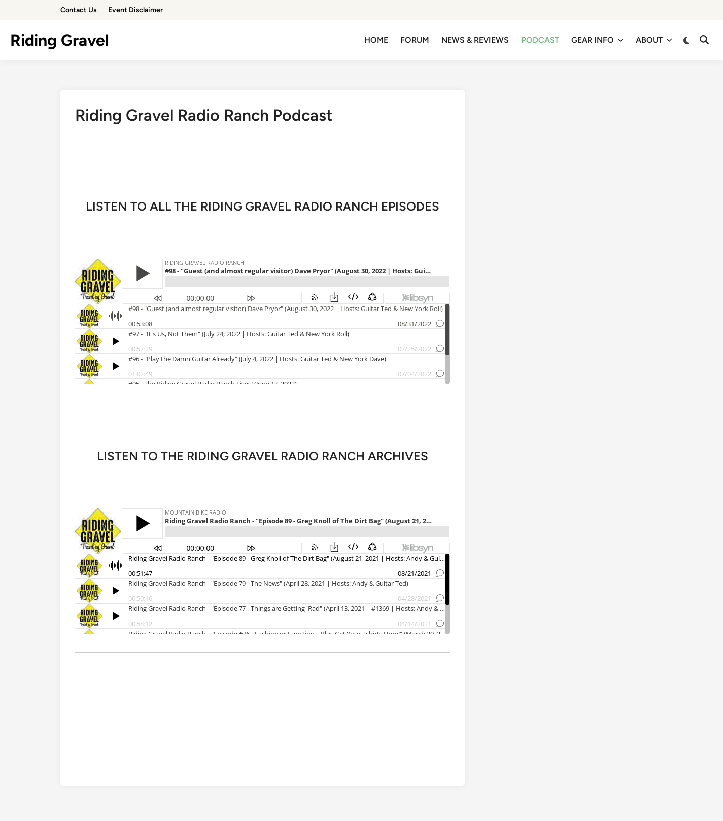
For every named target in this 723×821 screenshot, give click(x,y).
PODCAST (540, 40)
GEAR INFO (597, 40)
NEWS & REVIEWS (475, 40)
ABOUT (654, 40)
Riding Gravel (59, 40)
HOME (376, 40)
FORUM (414, 40)
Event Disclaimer (135, 10)
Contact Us (78, 10)
